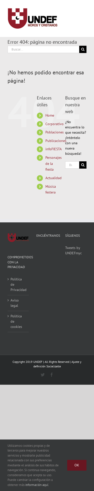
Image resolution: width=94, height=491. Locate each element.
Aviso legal (15, 303)
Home (49, 115)
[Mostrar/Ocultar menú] (83, 18)
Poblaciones (54, 132)
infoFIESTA (53, 149)
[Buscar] (82, 49)
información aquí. (37, 485)
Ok (76, 465)
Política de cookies (16, 321)
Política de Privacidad (18, 284)
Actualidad (53, 178)
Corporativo (54, 124)
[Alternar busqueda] (64, 18)
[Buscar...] (43, 49)
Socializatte (53, 366)
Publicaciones (55, 140)
